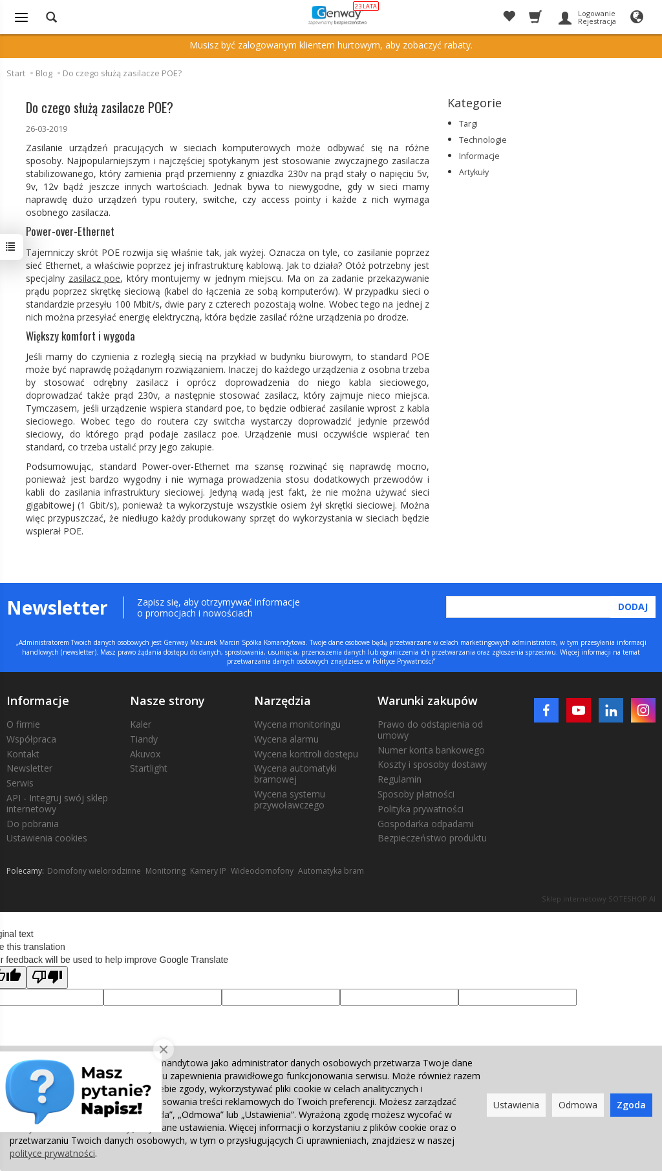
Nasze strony (167, 700)
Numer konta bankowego (431, 750)
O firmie (23, 724)
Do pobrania (32, 824)
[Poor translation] (47, 977)
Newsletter (29, 768)
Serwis (20, 783)
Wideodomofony (262, 870)
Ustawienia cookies (46, 838)
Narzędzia (282, 700)
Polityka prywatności (421, 809)
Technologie (483, 139)
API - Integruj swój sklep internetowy (57, 803)
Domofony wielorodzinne (94, 870)
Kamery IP (208, 870)
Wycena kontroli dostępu (306, 754)
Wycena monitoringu (297, 724)
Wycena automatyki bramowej (295, 773)
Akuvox (145, 754)
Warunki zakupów (428, 700)
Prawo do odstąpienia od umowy (430, 729)
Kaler (140, 724)
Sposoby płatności (416, 794)
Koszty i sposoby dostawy (432, 764)
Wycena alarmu (286, 739)
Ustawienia (516, 1105)
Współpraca (31, 739)
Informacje (479, 156)
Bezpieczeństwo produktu (432, 838)
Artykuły (474, 172)
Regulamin (400, 779)
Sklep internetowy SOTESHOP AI (599, 898)
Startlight (148, 768)
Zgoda (631, 1105)
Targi (468, 123)
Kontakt (22, 754)
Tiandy (144, 739)
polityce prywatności (52, 1153)
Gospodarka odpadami (425, 824)
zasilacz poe (95, 278)
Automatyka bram (331, 870)
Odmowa (578, 1105)
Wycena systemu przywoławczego (289, 799)
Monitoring (165, 870)
